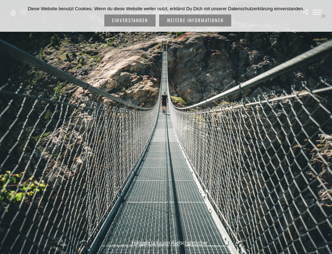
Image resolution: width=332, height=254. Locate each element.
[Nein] (323, 15)
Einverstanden (130, 20)
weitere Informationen (195, 20)
